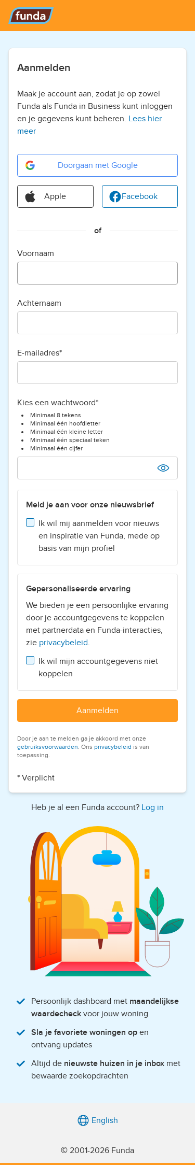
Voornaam (35, 253)
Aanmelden (97, 710)
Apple (45, 196)
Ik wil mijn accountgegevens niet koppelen (98, 667)
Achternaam (39, 303)
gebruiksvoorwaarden (47, 746)
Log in (152, 807)
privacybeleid (63, 642)
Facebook (133, 196)
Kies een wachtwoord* (57, 402)
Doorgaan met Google (81, 165)
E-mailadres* (39, 353)
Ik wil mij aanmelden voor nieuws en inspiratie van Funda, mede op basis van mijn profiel (99, 535)
